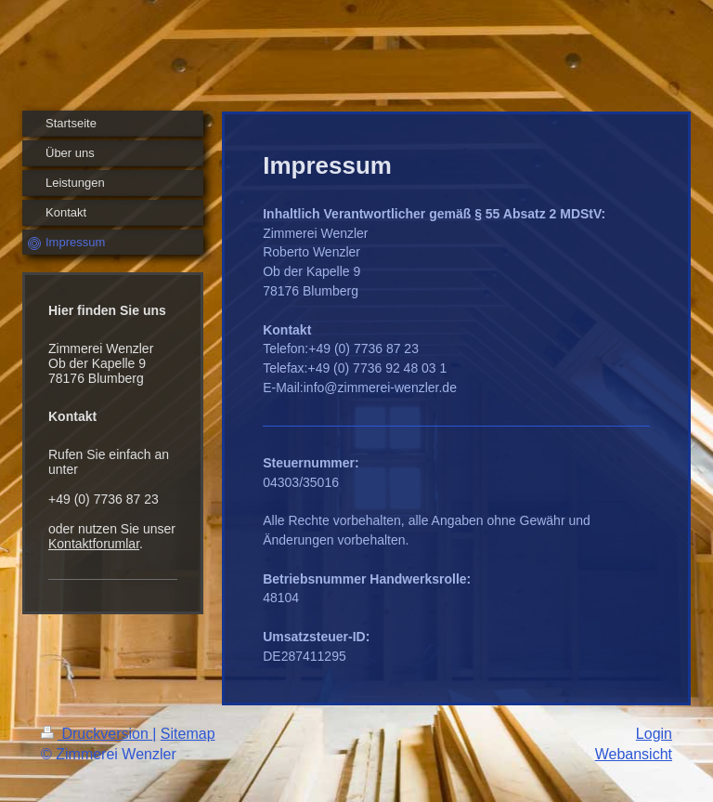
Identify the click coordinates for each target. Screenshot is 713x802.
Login (654, 734)
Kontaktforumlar (93, 543)
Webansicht (633, 754)
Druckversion (96, 734)
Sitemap (188, 734)
